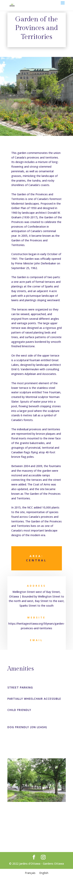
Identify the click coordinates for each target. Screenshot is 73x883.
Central (36, 560)
